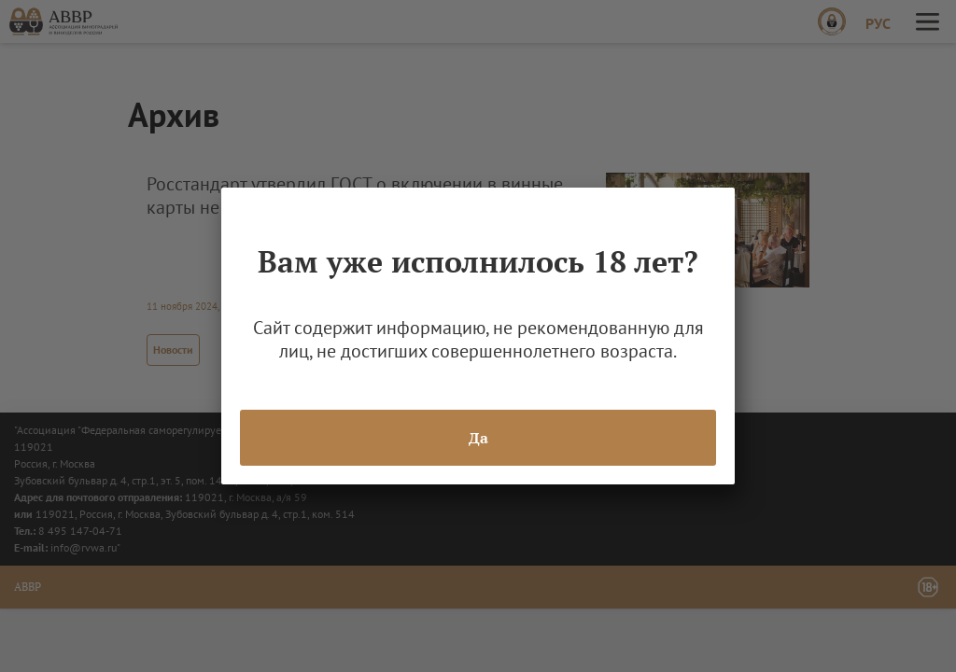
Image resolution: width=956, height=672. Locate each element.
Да (478, 437)
